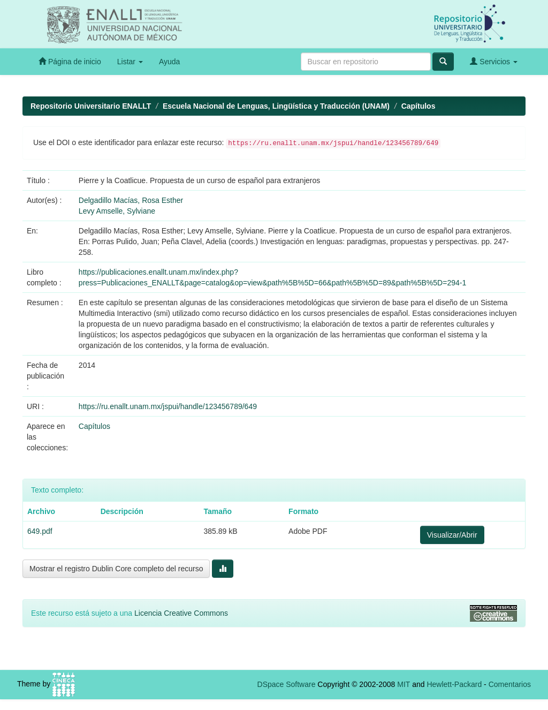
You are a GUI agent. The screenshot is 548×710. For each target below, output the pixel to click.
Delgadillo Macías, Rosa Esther (131, 200)
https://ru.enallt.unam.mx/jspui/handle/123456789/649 (168, 406)
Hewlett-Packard (454, 684)
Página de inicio (70, 61)
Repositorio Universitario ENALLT (91, 106)
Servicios (493, 61)
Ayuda (169, 61)
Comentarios (510, 684)
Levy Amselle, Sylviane (117, 211)
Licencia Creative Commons (181, 613)
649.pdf (39, 531)
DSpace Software (286, 684)
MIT (403, 684)
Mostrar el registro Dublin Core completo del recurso (116, 568)
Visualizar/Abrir (452, 535)
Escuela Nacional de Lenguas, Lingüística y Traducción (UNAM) (276, 106)
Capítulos (418, 106)
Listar (130, 61)
